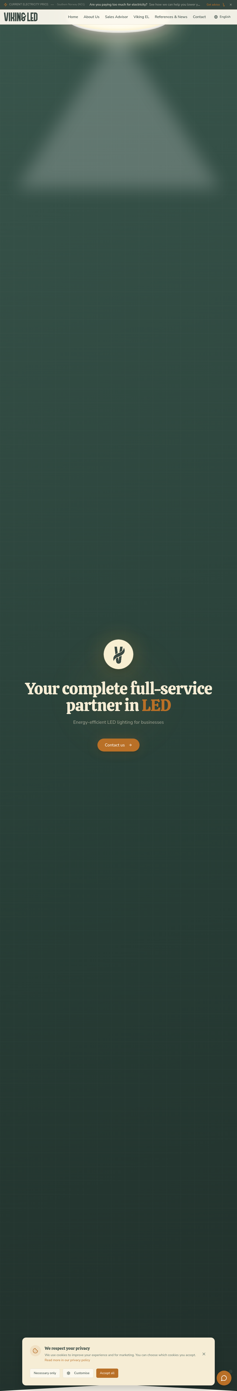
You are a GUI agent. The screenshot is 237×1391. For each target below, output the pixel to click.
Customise (78, 1373)
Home (73, 16)
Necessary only (45, 1373)
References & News (171, 16)
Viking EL (141, 16)
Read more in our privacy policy (67, 1360)
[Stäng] (230, 4)
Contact (199, 16)
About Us (91, 16)
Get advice (216, 4)
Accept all (107, 1373)
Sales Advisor (116, 16)
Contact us (118, 745)
